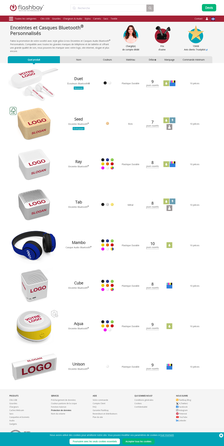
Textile (114, 18)
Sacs (105, 18)
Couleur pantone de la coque (64, 405)
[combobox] (108, 8)
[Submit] (74, 8)
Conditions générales (143, 401)
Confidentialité (140, 408)
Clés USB (45, 18)
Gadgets (13, 425)
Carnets (97, 18)
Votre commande (100, 401)
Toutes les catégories (22, 18)
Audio (12, 422)
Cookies (138, 405)
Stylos (88, 18)
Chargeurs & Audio (72, 18)
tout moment (167, 435)
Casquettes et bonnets (19, 418)
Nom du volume (58, 415)
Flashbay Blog (183, 401)
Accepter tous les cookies (138, 441)
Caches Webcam (16, 411)
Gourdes (56, 18)
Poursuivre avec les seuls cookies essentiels (95, 441)
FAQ (94, 408)
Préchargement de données (63, 401)
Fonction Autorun (58, 408)
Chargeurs (14, 408)
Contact (199, 18)
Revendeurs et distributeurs (105, 415)
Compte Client (99, 405)
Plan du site (98, 418)
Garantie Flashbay (101, 411)
